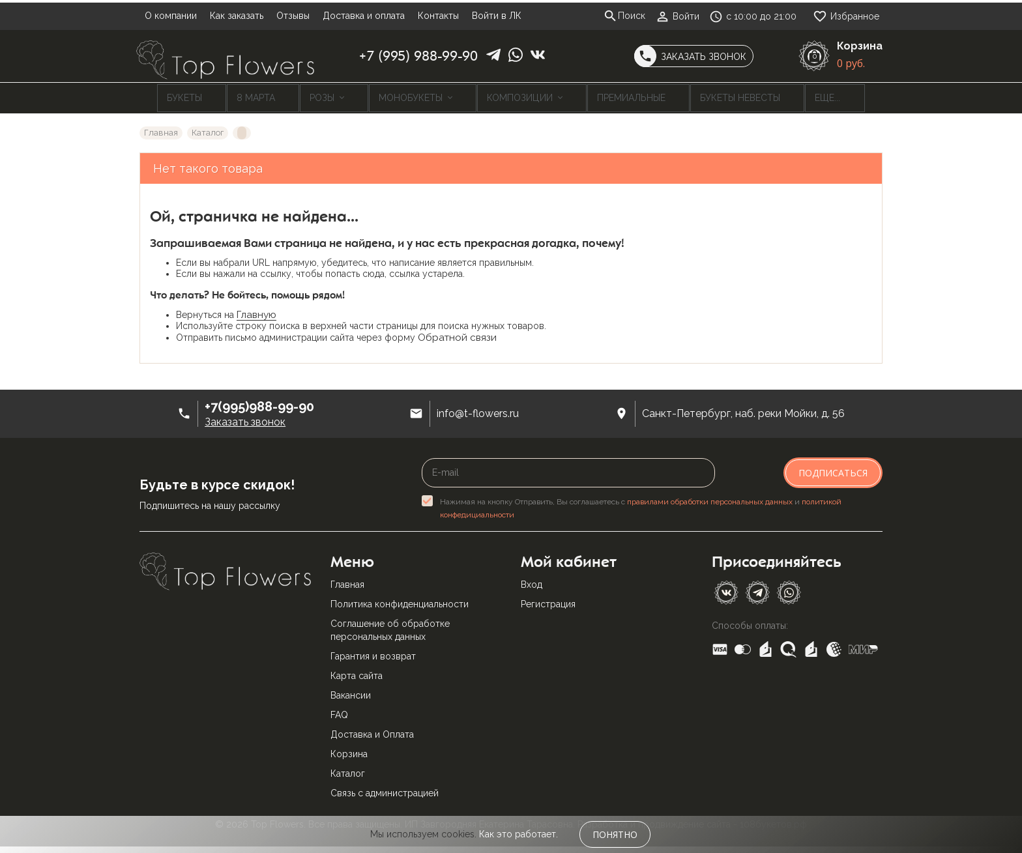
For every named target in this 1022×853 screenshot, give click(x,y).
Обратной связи (457, 333)
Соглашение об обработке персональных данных (390, 625)
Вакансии (350, 691)
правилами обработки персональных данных (710, 497)
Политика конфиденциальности (399, 599)
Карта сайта (356, 671)
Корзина (349, 749)
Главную (256, 310)
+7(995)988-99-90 (259, 402)
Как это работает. (518, 834)
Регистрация (548, 599)
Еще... (770, 96)
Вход (531, 580)
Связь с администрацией (384, 788)
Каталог (347, 769)
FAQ (339, 710)
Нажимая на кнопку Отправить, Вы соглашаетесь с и (640, 504)
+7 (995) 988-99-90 (418, 56)
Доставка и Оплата (372, 730)
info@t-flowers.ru (478, 409)
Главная (347, 580)
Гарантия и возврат (373, 651)
